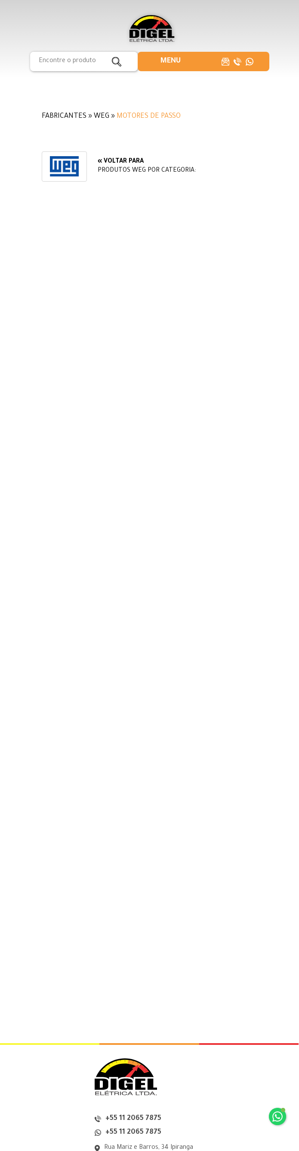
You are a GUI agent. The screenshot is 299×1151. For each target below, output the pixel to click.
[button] (170, 61)
